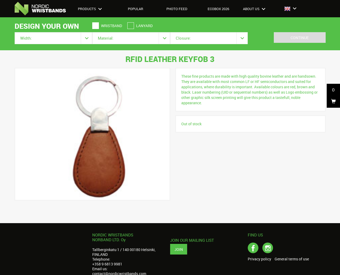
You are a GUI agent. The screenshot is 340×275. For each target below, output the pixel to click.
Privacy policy (259, 259)
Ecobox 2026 (218, 8)
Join (178, 249)
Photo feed (176, 8)
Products (90, 8)
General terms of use (292, 259)
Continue (300, 37)
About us (254, 8)
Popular (135, 8)
